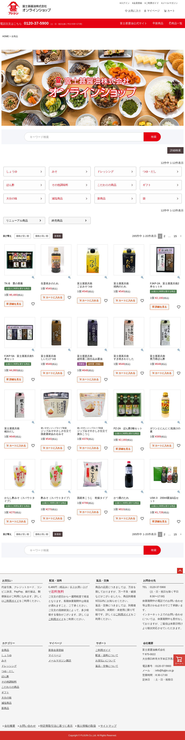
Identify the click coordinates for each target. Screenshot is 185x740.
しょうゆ (6, 655)
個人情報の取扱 (86, 725)
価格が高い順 (41, 236)
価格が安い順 (22, 236)
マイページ (152, 10)
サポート (101, 643)
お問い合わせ (28, 725)
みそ (4, 660)
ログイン (125, 3)
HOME (5, 36)
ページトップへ (180, 571)
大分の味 (6, 697)
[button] (181, 236)
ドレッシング (9, 666)
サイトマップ (108, 725)
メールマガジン (170, 3)
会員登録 (137, 3)
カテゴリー (8, 643)
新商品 (157, 23)
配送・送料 (55, 580)
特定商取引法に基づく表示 (56, 725)
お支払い (7, 580)
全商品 (5, 650)
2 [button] (164, 236)
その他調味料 (9, 681)
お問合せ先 (149, 580)
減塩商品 (6, 702)
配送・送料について (106, 655)
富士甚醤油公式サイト (133, 23)
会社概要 (148, 643)
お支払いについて (105, 660)
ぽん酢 (5, 676)
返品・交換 (102, 580)
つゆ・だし (7, 671)
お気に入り (133, 10)
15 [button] (175, 236)
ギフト (5, 692)
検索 (153, 136)
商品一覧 (175, 23)
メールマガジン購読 (59, 660)
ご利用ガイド (152, 3)
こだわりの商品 (10, 687)
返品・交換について (106, 666)
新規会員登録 (56, 650)
